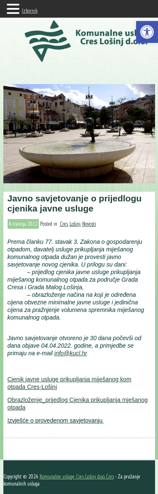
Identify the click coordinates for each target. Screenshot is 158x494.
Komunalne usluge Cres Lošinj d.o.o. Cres (77, 476)
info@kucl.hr (70, 353)
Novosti (89, 223)
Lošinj (75, 223)
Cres (64, 223)
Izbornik (29, 10)
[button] (147, 32)
